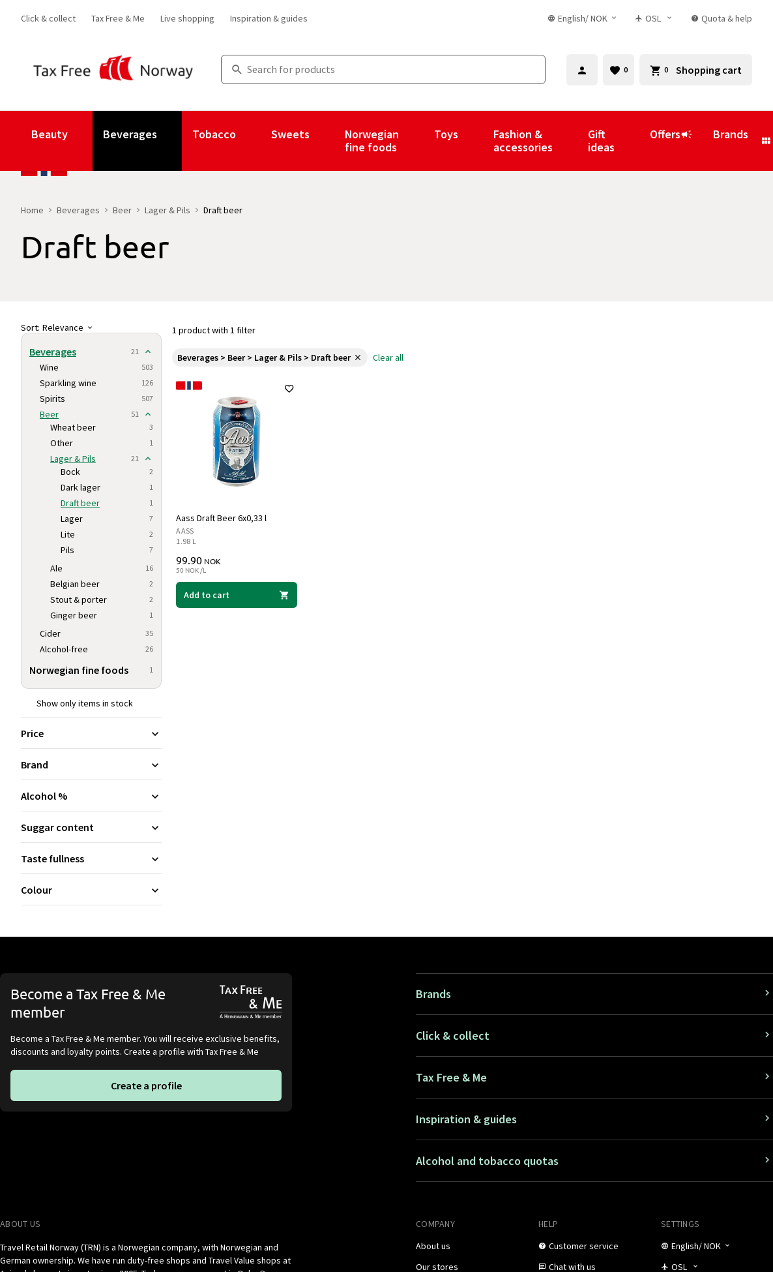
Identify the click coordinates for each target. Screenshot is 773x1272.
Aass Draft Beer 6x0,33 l (222, 517)
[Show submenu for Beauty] (85, 141)
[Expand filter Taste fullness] (91, 858)
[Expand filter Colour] (91, 890)
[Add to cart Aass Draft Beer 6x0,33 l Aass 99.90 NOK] (237, 594)
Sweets (290, 134)
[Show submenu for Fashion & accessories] (570, 141)
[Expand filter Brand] (91, 764)
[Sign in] (582, 69)
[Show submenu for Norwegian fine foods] (416, 141)
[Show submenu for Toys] (476, 141)
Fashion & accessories (523, 141)
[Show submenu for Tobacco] (253, 141)
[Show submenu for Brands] (766, 141)
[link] (48, 18)
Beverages (130, 134)
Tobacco (214, 134)
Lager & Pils (167, 210)
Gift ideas (601, 141)
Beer (122, 210)
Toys (446, 134)
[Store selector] (656, 18)
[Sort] (91, 327)
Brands (730, 134)
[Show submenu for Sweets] (327, 141)
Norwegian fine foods (372, 141)
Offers (671, 140)
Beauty (49, 134)
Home (32, 210)
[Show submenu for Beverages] (175, 141)
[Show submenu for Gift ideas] (632, 141)
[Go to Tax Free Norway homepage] (113, 69)
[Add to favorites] (288, 390)
